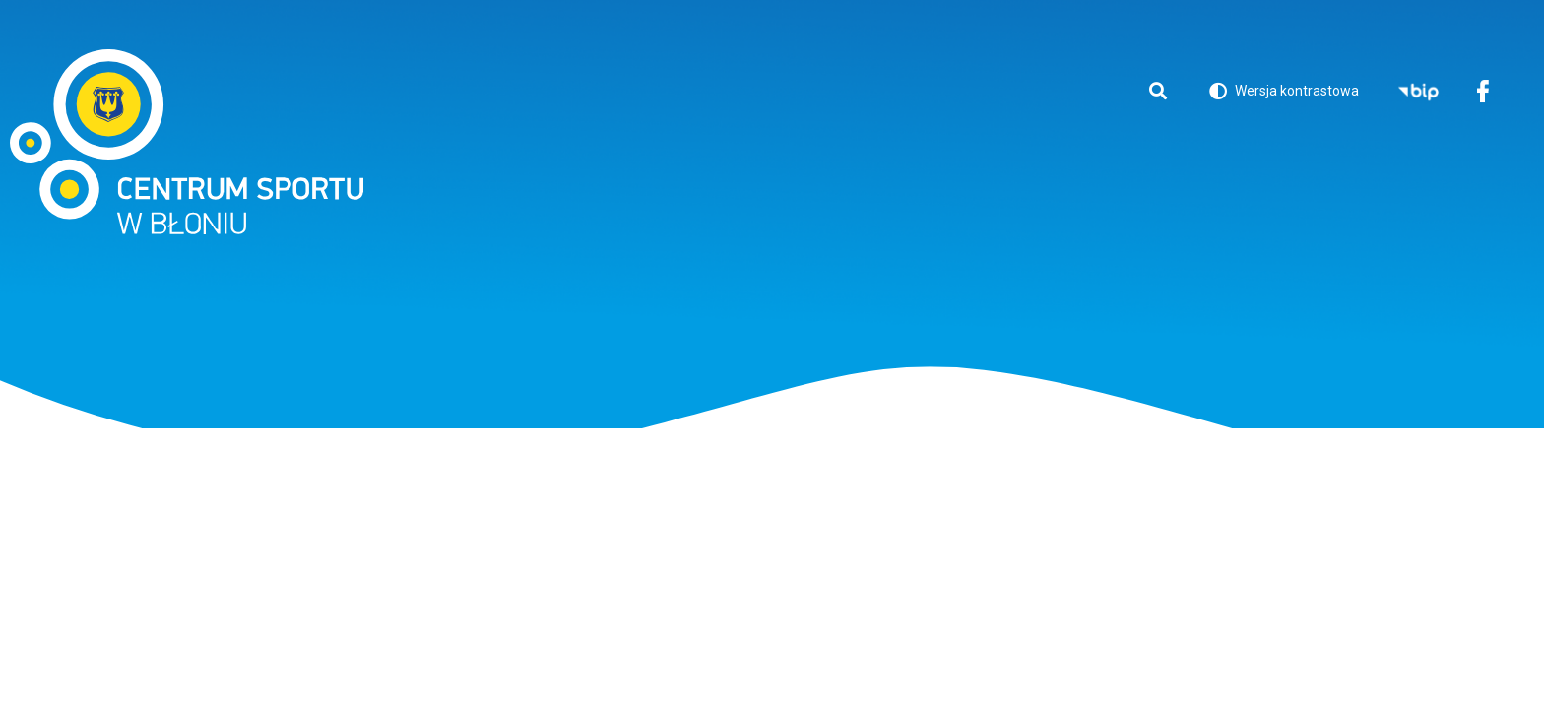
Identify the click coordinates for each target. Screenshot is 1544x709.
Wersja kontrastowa (1284, 94)
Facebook (1482, 93)
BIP (1418, 93)
